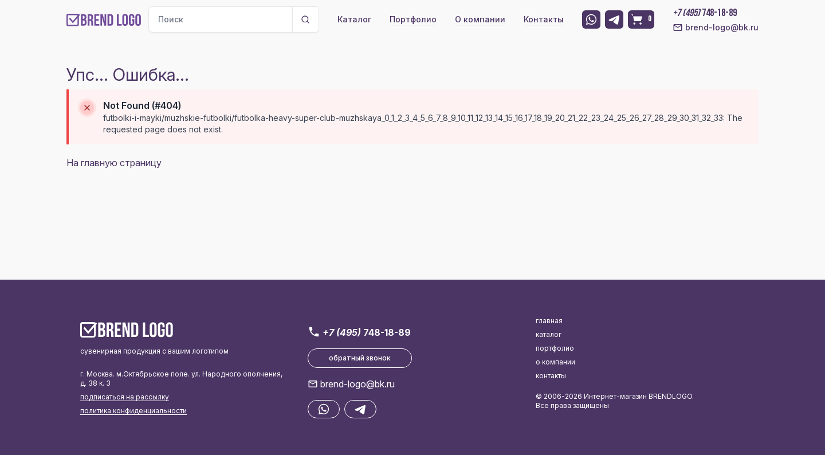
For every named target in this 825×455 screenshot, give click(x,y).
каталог (548, 334)
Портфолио (413, 19)
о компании (555, 362)
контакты (551, 375)
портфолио (555, 348)
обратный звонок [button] (360, 358)
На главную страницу (114, 162)
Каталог (354, 19)
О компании (480, 19)
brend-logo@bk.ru (716, 27)
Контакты (544, 19)
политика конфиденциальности (133, 410)
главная (549, 320)
